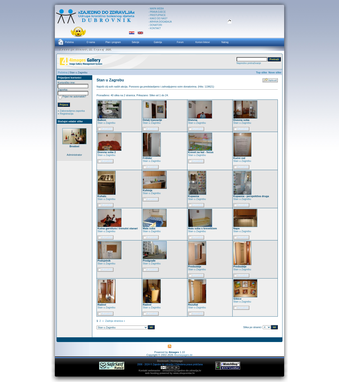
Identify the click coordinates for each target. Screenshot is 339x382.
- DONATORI (155, 25)
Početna (65, 41)
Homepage (177, 361)
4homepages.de (183, 355)
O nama (91, 42)
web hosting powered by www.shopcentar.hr (170, 373)
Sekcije (135, 42)
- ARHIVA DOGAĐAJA (160, 21)
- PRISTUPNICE (156, 15)
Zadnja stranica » (115, 320)
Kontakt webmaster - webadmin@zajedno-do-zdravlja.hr (170, 370)
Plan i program (113, 42)
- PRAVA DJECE (157, 12)
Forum (180, 42)
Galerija (158, 42)
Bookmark (163, 361)
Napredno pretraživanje (249, 63)
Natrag (224, 42)
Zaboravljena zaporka (72, 110)
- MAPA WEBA (156, 8)
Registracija (66, 113)
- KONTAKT (154, 28)
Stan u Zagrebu (106, 122)
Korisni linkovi (202, 42)
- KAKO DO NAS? (157, 18)
